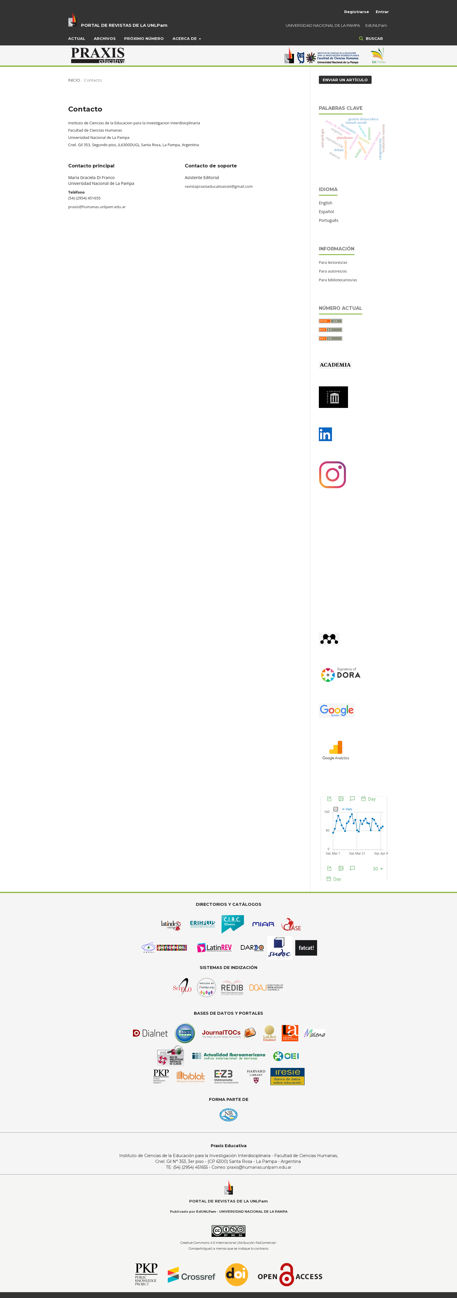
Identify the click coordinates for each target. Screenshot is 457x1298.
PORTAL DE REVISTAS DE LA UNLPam (124, 25)
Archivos (105, 38)
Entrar (382, 11)
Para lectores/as (333, 262)
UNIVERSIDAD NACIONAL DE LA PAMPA (323, 25)
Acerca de (185, 38)
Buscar (374, 38)
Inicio (74, 80)
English (325, 203)
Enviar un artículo (345, 79)
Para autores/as (333, 271)
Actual (76, 38)
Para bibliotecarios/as (338, 279)
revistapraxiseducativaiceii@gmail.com (219, 186)
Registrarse (356, 11)
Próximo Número (144, 38)
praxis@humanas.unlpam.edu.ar (97, 206)
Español (326, 211)
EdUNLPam (376, 25)
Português (328, 220)
